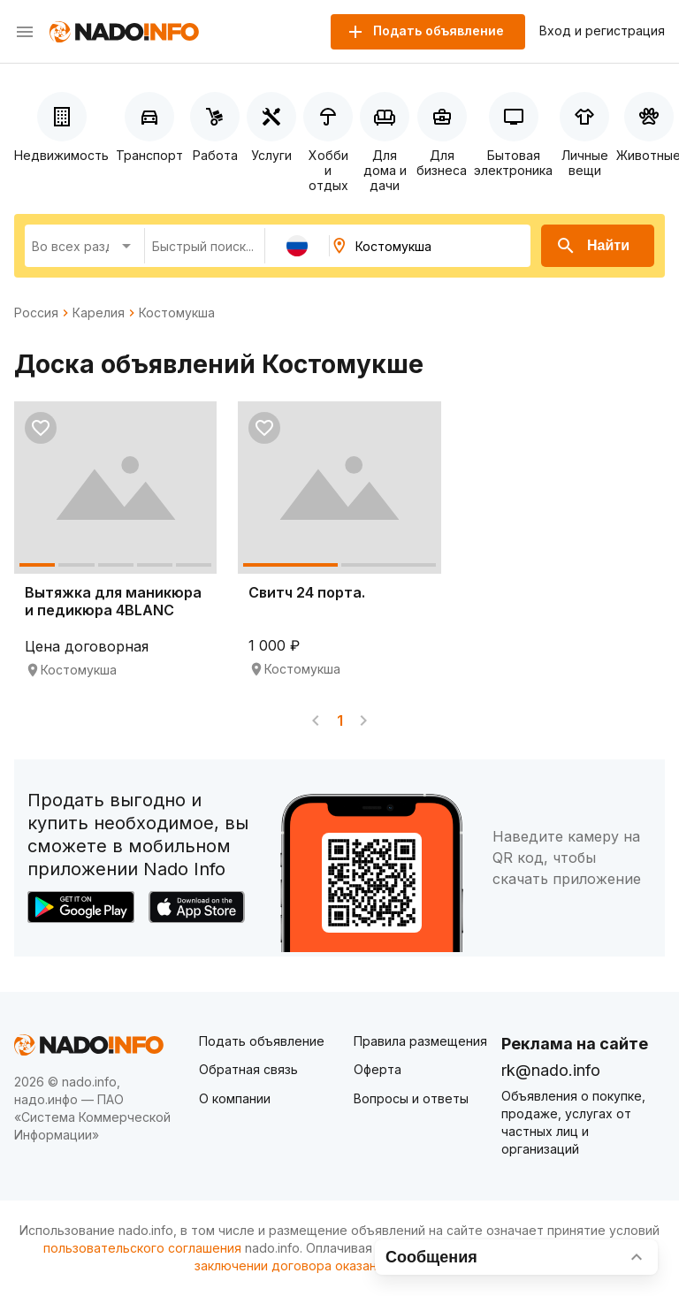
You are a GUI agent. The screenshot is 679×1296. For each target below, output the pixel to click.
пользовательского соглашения (142, 1247)
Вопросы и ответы (411, 1098)
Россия (36, 313)
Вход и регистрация (602, 31)
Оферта (377, 1069)
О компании (235, 1098)
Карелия (98, 313)
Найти (592, 245)
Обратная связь (248, 1069)
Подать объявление (261, 1040)
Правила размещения (420, 1040)
